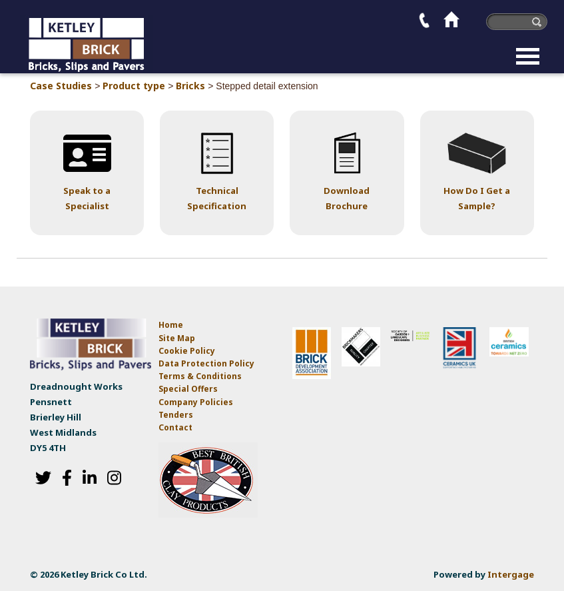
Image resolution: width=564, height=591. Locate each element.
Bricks (190, 85)
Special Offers (188, 388)
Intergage (510, 574)
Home (170, 324)
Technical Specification (216, 198)
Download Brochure (347, 198)
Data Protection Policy (207, 363)
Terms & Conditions (200, 376)
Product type (134, 85)
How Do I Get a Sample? (476, 198)
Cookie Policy (186, 350)
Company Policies (195, 402)
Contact (175, 427)
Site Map (176, 338)
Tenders (175, 414)
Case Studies (61, 85)
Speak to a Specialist (87, 198)
